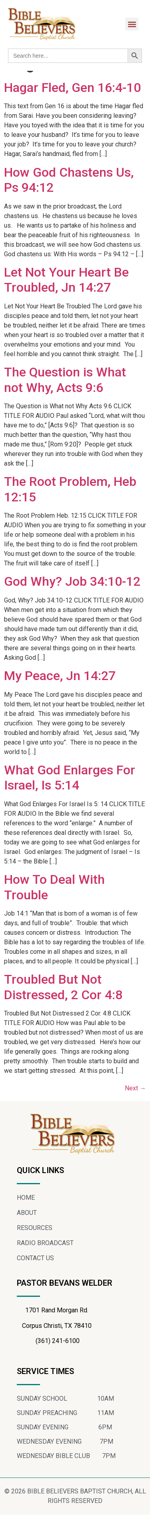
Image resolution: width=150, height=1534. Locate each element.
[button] (131, 24)
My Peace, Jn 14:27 (60, 695)
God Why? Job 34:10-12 (72, 600)
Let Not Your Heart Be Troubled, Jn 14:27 (66, 299)
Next (135, 1107)
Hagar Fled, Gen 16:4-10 (72, 107)
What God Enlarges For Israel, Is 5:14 (69, 797)
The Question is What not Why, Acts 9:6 (65, 399)
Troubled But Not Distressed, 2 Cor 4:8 (63, 1006)
